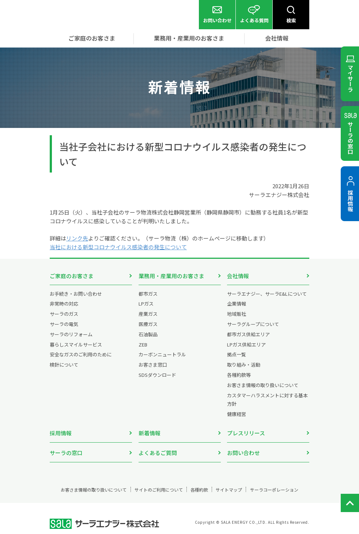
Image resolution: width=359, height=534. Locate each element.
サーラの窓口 (66, 449)
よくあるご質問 (158, 449)
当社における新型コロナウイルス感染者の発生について (118, 247)
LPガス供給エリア (246, 345)
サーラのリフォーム (71, 335)
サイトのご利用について (155, 481)
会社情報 (238, 276)
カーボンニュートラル (162, 355)
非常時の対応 (64, 304)
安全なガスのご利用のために (81, 355)
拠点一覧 (236, 355)
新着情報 (149, 434)
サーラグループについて (253, 324)
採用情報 (61, 434)
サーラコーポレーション (286, 481)
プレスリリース (246, 434)
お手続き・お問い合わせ (76, 294)
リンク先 (77, 238)
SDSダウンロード (157, 375)
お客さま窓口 (153, 365)
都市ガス (148, 294)
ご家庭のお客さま (72, 276)
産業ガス (148, 314)
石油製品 (148, 335)
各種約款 (201, 481)
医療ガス (148, 324)
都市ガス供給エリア (248, 335)
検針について (64, 365)
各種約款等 (239, 375)
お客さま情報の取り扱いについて (262, 385)
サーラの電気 (64, 324)
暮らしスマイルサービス (76, 345)
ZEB (143, 345)
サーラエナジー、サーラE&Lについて (267, 294)
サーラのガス (64, 314)
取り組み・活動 (243, 365)
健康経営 (236, 414)
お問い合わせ (243, 449)
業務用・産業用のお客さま (171, 276)
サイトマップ (235, 481)
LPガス (146, 304)
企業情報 (236, 304)
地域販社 (236, 314)
